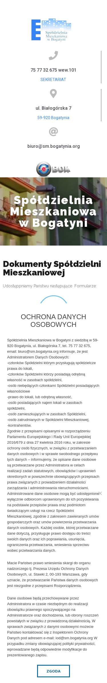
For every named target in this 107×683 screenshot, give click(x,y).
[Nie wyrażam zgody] (100, 493)
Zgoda (53, 671)
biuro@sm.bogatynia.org (53, 146)
